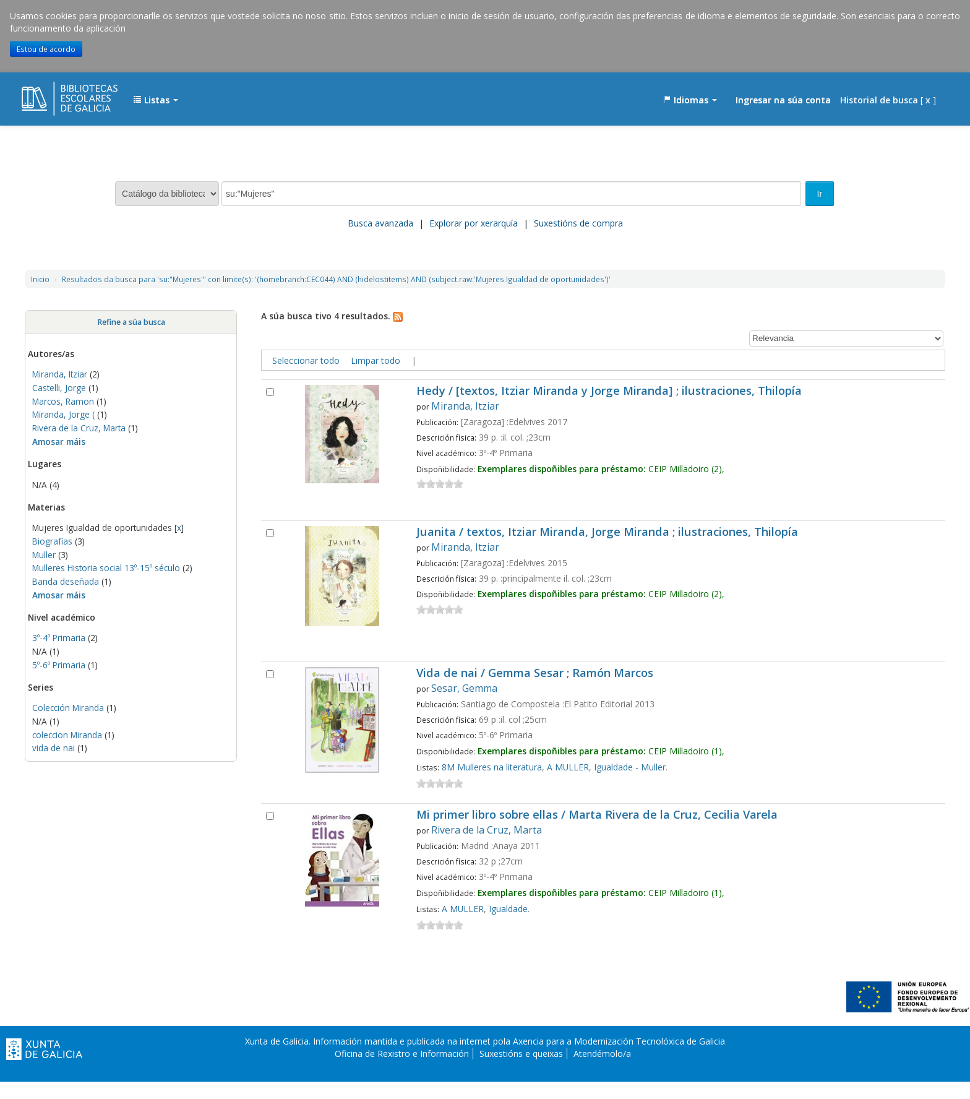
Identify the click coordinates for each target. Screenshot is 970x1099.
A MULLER (568, 767)
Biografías (52, 541)
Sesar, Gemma (464, 688)
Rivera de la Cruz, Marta (79, 428)
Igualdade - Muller (630, 767)
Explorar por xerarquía (473, 223)
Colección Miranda (68, 707)
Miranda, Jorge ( (63, 414)
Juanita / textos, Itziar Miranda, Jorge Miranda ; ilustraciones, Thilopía (607, 532)
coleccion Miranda (67, 735)
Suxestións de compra (578, 223)
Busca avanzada (380, 223)
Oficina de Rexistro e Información (402, 1053)
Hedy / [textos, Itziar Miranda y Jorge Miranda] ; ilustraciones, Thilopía (609, 391)
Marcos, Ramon (63, 401)
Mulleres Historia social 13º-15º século (106, 568)
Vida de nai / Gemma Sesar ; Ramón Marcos (534, 673)
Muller (44, 555)
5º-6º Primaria (58, 665)
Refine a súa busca (131, 322)
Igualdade (508, 909)
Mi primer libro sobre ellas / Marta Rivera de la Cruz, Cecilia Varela (597, 815)
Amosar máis (58, 441)
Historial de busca (879, 100)
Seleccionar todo (306, 360)
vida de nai (53, 748)
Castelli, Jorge (59, 388)
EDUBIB (53, 94)
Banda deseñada (65, 581)
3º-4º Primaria (58, 638)
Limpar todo (375, 360)
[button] (155, 100)
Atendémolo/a (602, 1053)
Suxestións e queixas (521, 1053)
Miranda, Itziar (59, 374)
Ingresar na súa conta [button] (783, 100)
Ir (820, 194)
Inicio (40, 279)
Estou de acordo (46, 49)
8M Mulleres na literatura (492, 767)
